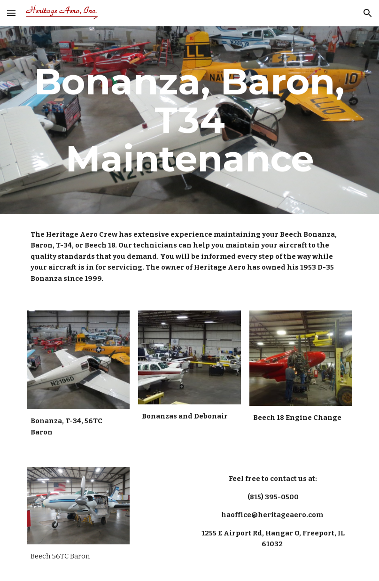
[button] (11, 13)
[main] (189, 120)
